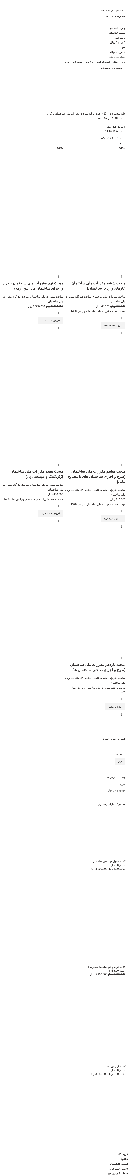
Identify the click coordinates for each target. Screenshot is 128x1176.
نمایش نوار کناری (114, 126)
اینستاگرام (120, 1126)
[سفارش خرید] (64, 137)
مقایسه (121, 1139)
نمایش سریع (121, 333)
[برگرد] (121, 82)
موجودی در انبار (117, 790)
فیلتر (120, 761)
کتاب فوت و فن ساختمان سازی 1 (107, 967)
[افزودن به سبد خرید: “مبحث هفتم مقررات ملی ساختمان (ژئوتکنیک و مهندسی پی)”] (50, 513)
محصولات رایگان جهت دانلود (104, 113)
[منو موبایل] (124, 47)
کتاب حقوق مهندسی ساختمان (109, 861)
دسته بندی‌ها (119, 99)
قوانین (122, 1145)
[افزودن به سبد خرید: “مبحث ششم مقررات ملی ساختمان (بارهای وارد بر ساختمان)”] (113, 325)
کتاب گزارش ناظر (115, 1066)
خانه (123, 113)
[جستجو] (64, 10)
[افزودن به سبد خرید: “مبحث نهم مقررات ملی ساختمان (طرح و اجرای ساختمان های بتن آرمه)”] (50, 320)
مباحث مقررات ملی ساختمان (71, 113)
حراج (123, 784)
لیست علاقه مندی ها (114, 1132)
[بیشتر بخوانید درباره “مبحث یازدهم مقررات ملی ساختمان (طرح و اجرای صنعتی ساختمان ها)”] (115, 706)
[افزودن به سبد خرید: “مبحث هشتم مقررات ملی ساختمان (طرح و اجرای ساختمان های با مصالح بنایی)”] (113, 518)
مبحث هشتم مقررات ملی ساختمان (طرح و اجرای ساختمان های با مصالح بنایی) (97, 476)
